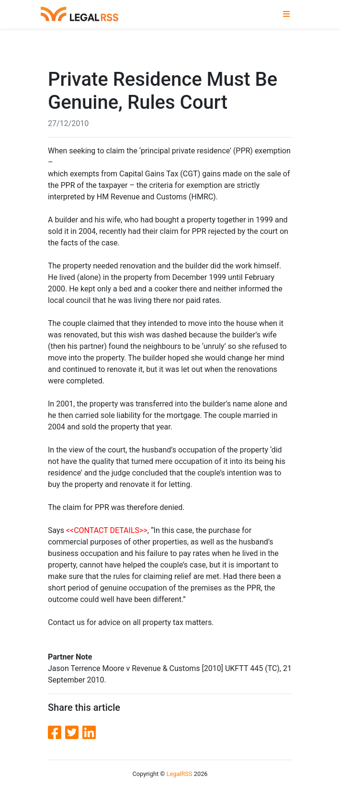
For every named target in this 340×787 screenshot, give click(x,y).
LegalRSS (180, 773)
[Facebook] (56, 733)
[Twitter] (73, 733)
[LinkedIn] (89, 733)
